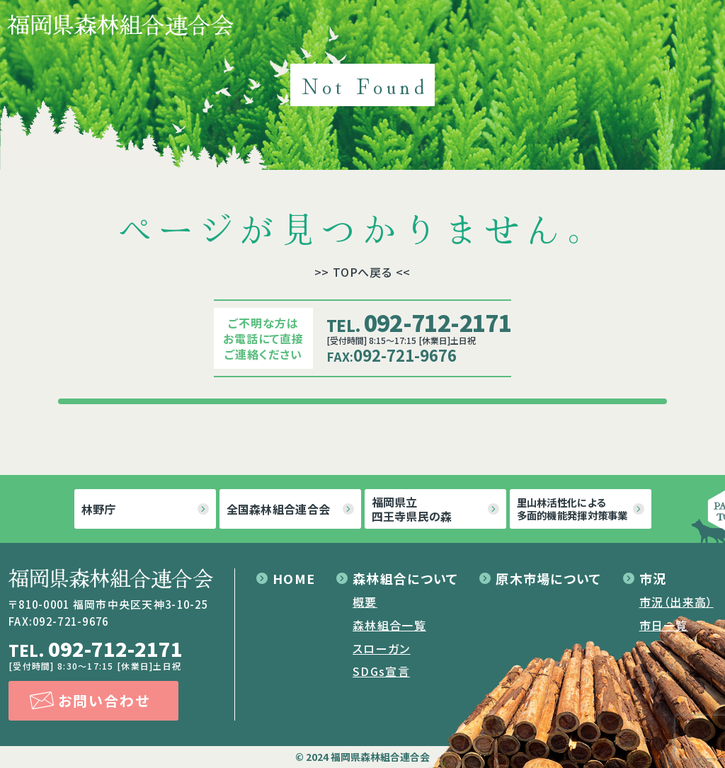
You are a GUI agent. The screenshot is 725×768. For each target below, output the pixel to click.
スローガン (381, 648)
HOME (294, 578)
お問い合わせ (104, 700)
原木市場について (548, 578)
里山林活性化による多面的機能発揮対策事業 (572, 508)
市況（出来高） (676, 601)
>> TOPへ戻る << (362, 271)
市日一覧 (663, 625)
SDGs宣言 (381, 671)
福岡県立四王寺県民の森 (412, 509)
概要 (365, 601)
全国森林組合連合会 (279, 508)
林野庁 (98, 508)
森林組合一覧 (389, 625)
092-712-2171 (418, 322)
